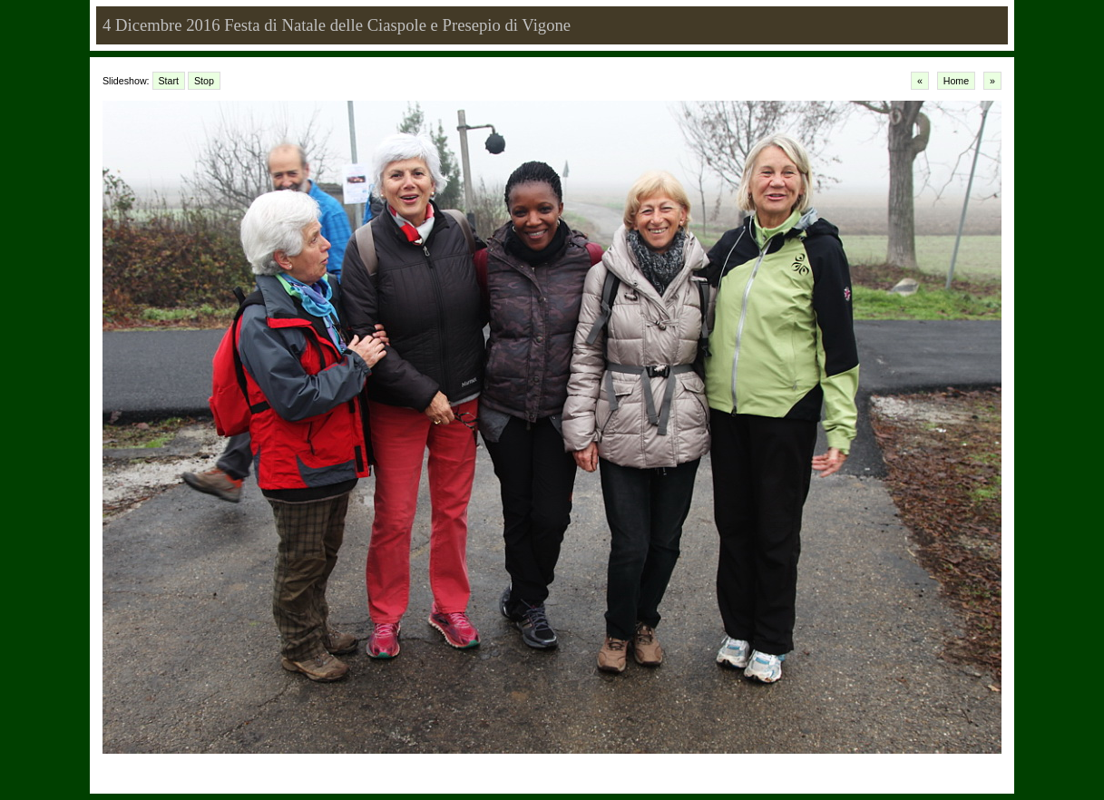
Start (169, 80)
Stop (204, 80)
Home (956, 80)
